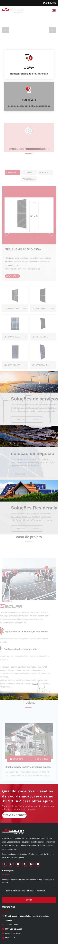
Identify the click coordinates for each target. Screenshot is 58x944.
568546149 (10, 937)
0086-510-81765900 (13, 929)
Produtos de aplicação (46, 176)
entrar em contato (14, 815)
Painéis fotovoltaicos (13, 176)
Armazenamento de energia (30, 182)
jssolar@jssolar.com (13, 933)
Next (52, 30)
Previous (5, 30)
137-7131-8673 (11, 925)
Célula (29, 176)
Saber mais (31, 419)
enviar (29, 900)
